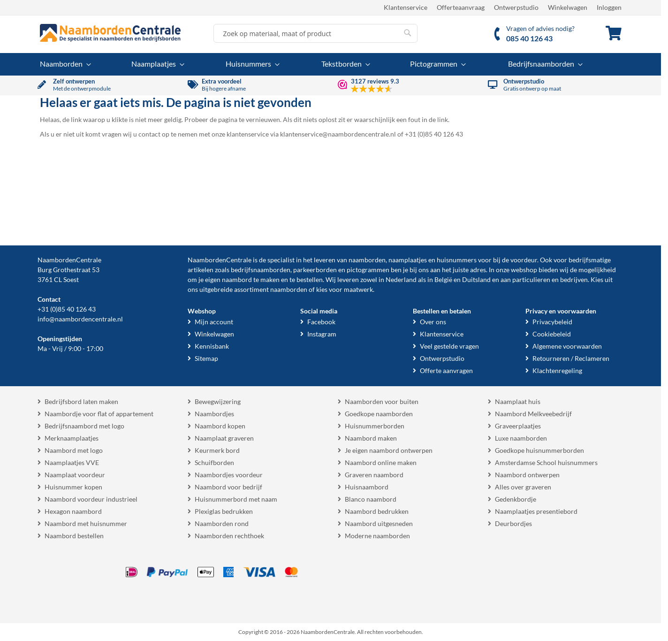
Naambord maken (371, 438)
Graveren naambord (374, 475)
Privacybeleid (552, 322)
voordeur (523, 260)
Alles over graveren (523, 487)
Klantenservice (405, 7)
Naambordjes (214, 414)
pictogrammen (368, 270)
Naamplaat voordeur (75, 475)
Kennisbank (212, 346)
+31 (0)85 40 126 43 (67, 309)
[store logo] (110, 33)
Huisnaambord (366, 487)
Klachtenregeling (557, 370)
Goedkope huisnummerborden (539, 450)
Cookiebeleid (551, 334)
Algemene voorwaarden (567, 346)
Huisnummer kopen (73, 487)
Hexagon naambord (73, 511)
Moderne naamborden (377, 536)
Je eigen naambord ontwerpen (389, 450)
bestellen (309, 279)
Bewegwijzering (218, 401)
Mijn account (214, 322)
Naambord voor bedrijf (228, 487)
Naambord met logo (74, 450)
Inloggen (609, 7)
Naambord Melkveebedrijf (533, 414)
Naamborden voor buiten (381, 401)
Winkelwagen (567, 7)
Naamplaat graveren (224, 438)
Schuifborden (214, 462)
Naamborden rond (222, 523)
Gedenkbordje (515, 499)
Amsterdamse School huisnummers (546, 462)
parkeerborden (315, 270)
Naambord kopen (220, 426)
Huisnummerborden (374, 426)
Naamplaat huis (517, 401)
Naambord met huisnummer (86, 523)
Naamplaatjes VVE (72, 462)
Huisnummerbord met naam (236, 499)
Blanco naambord (370, 499)
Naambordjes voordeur (229, 475)
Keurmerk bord (217, 450)
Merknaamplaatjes (72, 438)
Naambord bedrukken (377, 511)
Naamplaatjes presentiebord (536, 511)
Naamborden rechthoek (229, 536)
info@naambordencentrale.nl (80, 319)
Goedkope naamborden (379, 414)
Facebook (321, 322)
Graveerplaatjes (518, 426)
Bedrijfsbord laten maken (81, 401)
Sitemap (206, 358)
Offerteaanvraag (461, 7)
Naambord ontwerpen (527, 475)
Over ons (433, 322)
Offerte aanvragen (446, 370)
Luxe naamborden (521, 438)
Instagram (321, 334)
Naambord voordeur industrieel (91, 499)
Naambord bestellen (74, 536)
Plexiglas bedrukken (224, 511)
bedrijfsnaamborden (260, 270)
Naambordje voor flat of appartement (99, 414)
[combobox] (315, 33)
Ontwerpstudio (516, 7)
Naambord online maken (381, 462)
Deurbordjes (513, 523)
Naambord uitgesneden (379, 523)
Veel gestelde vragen (449, 346)
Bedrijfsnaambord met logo (84, 426)
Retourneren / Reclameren (570, 358)
